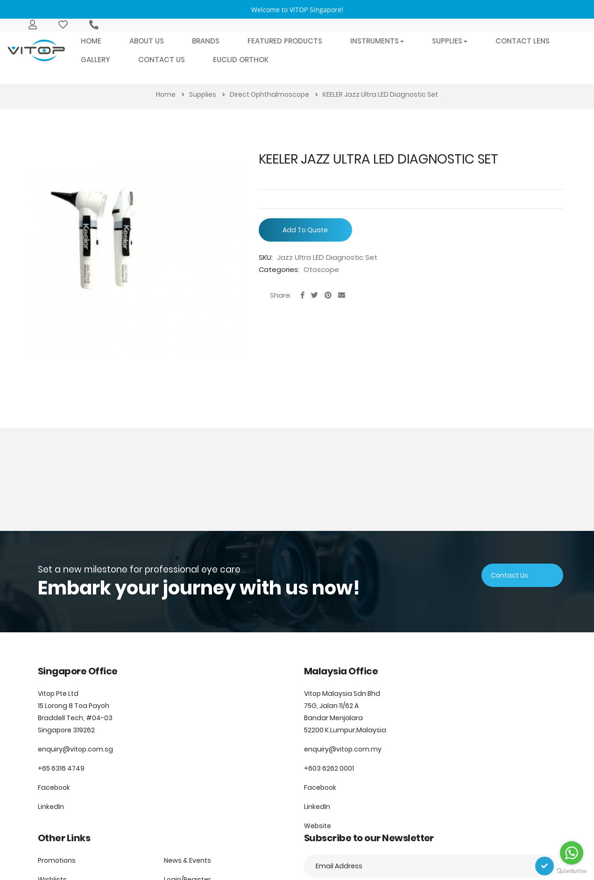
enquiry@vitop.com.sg (75, 749)
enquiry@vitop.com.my (343, 749)
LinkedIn (51, 806)
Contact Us (509, 575)
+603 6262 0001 (329, 768)
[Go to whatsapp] (571, 853)
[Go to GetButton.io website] (572, 870)
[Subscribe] (544, 866)
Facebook (54, 787)
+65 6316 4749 (61, 768)
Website (317, 825)
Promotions (57, 860)
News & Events (187, 860)
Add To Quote (305, 230)
